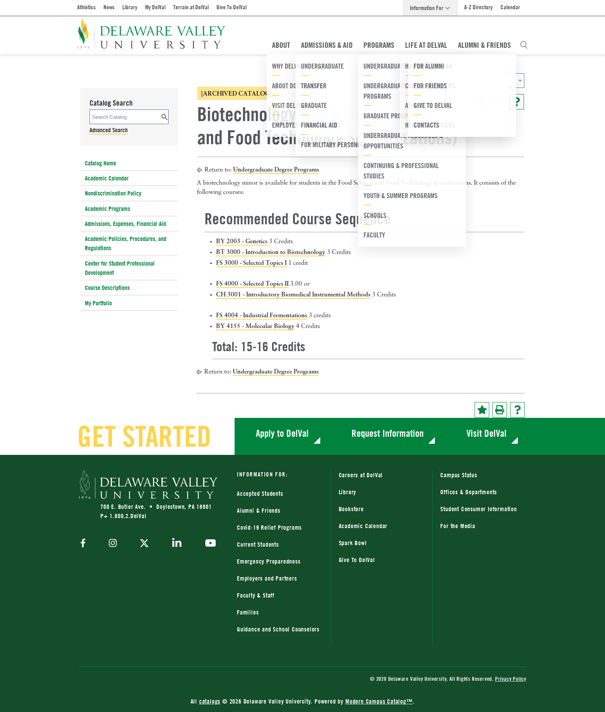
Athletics (86, 7)
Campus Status (458, 475)
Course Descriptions (107, 287)
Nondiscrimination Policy (113, 193)
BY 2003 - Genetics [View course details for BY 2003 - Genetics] (241, 241)
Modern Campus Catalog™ (379, 701)
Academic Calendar (106, 178)
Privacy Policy (510, 678)
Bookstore (351, 509)
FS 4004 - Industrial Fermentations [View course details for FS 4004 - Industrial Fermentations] (261, 315)
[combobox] (447, 80)
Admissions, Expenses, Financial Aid (125, 223)
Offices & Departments (468, 492)
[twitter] (144, 544)
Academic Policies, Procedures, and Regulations (125, 243)
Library (129, 7)
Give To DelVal (231, 7)
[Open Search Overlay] (524, 45)
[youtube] (208, 543)
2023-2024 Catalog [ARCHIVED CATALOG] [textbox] (421, 81)
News (109, 7)
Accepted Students (260, 493)
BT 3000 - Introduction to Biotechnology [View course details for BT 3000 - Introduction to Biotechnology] (270, 252)
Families (248, 612)
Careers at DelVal (361, 475)
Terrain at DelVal (191, 7)
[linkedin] (177, 544)
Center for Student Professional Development (120, 267)
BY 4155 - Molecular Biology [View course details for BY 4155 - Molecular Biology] (255, 326)
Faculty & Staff (255, 595)
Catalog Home (100, 163)
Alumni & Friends (484, 45)
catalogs (209, 701)
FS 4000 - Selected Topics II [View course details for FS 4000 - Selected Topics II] (252, 283)
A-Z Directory (478, 7)
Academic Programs (107, 208)
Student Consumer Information (478, 509)
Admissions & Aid (327, 45)
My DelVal (155, 7)
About (281, 45)
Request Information (388, 433)
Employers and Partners (267, 578)
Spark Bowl (353, 543)
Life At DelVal (426, 45)
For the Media (457, 526)
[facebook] (85, 544)
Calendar (510, 7)
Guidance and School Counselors (278, 629)
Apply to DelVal (282, 433)
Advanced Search (109, 130)
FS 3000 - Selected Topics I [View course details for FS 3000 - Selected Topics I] (251, 262)
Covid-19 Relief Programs (269, 527)
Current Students (258, 544)
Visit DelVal (486, 433)
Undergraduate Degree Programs (276, 169)
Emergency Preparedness (269, 561)
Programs (378, 45)
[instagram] (113, 543)
